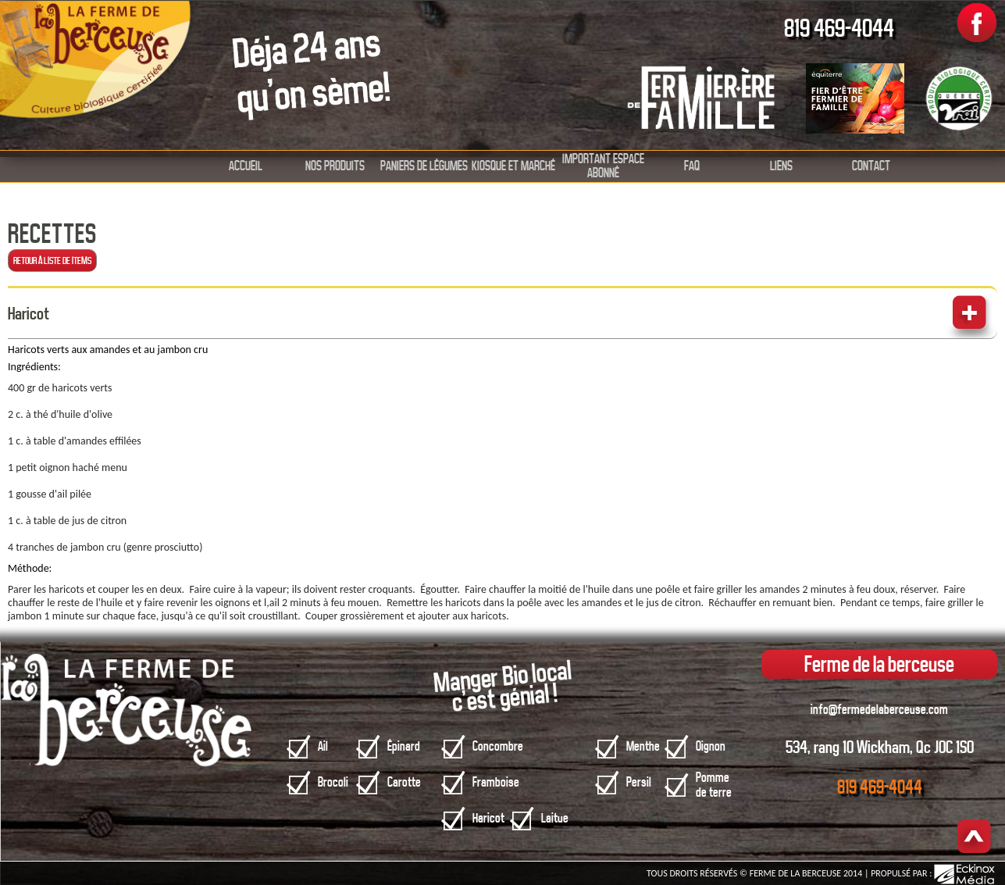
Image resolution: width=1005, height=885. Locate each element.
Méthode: (30, 568)
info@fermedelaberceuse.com (879, 709)
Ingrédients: (34, 366)
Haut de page (974, 838)
